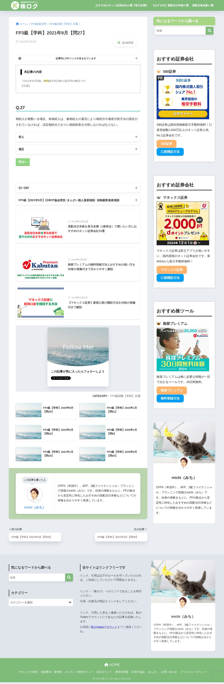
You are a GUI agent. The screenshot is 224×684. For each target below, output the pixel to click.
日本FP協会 (138, 673)
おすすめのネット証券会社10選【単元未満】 (121, 5)
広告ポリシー (104, 673)
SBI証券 (166, 143)
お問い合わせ (169, 673)
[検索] (210, 31)
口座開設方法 (170, 151)
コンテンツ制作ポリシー (79, 673)
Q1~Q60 (24, 188)
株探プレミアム (172, 390)
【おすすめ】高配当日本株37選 (170, 5)
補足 (21, 149)
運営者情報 (121, 673)
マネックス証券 (172, 269)
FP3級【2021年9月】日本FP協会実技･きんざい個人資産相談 (73, 201)
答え (21, 136)
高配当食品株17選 (203, 5)
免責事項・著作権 (51, 673)
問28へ (23, 162)
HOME (112, 666)
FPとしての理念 (28, 673)
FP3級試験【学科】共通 (125, 397)
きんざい (153, 673)
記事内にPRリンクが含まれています (76, 57)
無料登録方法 (170, 398)
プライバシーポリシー (193, 673)
